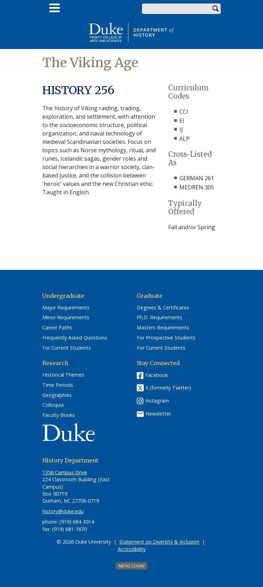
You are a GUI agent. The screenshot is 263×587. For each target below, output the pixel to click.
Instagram (157, 400)
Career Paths (57, 327)
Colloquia (53, 405)
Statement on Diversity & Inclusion (159, 541)
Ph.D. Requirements (159, 317)
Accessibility (131, 549)
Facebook (156, 375)
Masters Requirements (163, 327)
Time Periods (57, 385)
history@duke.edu (63, 511)
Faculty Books (58, 415)
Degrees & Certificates (163, 308)
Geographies (57, 395)
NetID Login (131, 565)
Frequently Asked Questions (74, 338)
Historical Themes (63, 375)
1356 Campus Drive (64, 472)
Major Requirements (66, 308)
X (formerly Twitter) (168, 388)
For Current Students (66, 348)
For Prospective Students (166, 338)
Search (215, 9)
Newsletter (158, 413)
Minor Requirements (65, 317)
